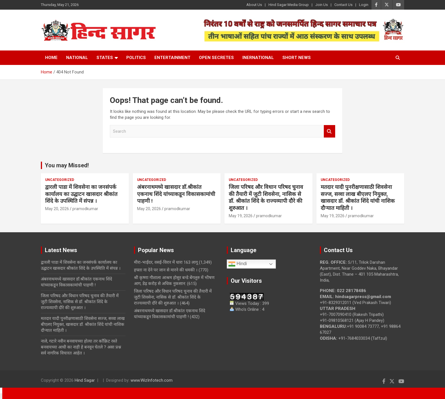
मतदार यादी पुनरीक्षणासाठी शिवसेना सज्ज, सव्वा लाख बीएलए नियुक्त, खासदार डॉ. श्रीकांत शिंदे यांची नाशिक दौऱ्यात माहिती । (358, 197)
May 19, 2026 (241, 216)
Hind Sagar (85, 380)
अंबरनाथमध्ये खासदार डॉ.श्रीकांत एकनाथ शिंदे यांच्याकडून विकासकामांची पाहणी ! (176, 194)
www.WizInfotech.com (152, 380)
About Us (254, 5)
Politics (136, 57)
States (104, 57)
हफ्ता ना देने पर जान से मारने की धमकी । (166, 270)
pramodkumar (85, 208)
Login (363, 5)
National (77, 57)
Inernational (258, 57)
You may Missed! (67, 165)
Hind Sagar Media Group (288, 5)
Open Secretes (216, 57)
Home (51, 57)
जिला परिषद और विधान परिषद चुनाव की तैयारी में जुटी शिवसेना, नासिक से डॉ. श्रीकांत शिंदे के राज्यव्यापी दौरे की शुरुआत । (266, 197)
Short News (296, 57)
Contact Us (343, 5)
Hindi (237, 264)
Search (329, 131)
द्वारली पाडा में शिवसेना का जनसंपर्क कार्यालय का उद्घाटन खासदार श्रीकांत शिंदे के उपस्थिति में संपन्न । (81, 194)
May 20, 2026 (57, 208)
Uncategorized (59, 180)
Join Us (321, 5)
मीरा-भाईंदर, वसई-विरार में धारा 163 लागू (166, 262)
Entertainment (172, 57)
